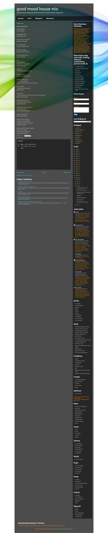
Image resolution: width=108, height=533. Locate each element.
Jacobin (77, 364)
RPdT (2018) (78, 336)
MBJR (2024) (78, 348)
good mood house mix (37, 8)
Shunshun (77, 473)
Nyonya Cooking (79, 499)
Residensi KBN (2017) (80, 334)
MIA (76, 368)
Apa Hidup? (20, 191)
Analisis (77, 128)
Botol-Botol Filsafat (81, 190)
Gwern (76, 511)
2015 (76, 162)
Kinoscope (77, 447)
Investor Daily (78, 381)
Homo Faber (78, 471)
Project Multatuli (79, 305)
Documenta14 (78, 467)
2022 (76, 149)
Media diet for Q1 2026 (81, 261)
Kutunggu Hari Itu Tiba (82, 202)
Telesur (77, 311)
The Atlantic (78, 316)
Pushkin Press (78, 417)
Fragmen (77, 131)
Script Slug (77, 453)
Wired (76, 387)
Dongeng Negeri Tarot (82, 187)
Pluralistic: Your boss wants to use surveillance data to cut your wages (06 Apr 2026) (82, 228)
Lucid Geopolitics (79, 512)
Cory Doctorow (79, 225)
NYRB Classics (78, 414)
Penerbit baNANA (79, 79)
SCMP (76, 309)
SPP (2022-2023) (79, 343)
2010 (76, 173)
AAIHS (76, 359)
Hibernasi (79, 195)
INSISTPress (78, 72)
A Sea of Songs (79, 459)
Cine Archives (78, 443)
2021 (76, 151)
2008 (76, 177)
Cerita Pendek (78, 130)
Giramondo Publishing (80, 406)
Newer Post (20, 172)
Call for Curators (79, 465)
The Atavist (78, 315)
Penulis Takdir (80, 200)
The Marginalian (79, 239)
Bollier (76, 509)
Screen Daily (78, 451)
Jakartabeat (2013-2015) (81, 330)
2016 (76, 160)
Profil (29, 18)
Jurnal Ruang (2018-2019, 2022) (83, 340)
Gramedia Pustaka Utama (81, 68)
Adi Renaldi (78, 271)
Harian (76, 133)
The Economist (79, 318)
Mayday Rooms (79, 366)
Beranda (20, 18)
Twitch (77, 437)
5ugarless (60, 529)
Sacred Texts (78, 393)
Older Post (67, 172)
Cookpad (77, 495)
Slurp (76, 502)
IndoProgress (78, 362)
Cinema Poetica (79, 445)
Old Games (78, 433)
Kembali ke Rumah (81, 197)
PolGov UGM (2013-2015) (81, 328)
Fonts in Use (78, 469)
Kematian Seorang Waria (81, 288)
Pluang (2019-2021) (80, 338)
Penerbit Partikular (79, 83)
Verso (76, 423)
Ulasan (77, 143)
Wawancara (50, 18)
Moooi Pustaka (79, 76)
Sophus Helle (78, 516)
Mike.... (22, 144)
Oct (78, 183)
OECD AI (77, 383)
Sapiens (77, 307)
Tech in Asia (78, 385)
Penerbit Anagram (79, 77)
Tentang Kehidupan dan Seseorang (25, 181)
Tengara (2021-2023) (80, 341)
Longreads (78, 253)
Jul (78, 186)
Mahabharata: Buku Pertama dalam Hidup (26, 186)
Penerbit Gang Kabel (80, 81)
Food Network (78, 497)
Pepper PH (77, 500)
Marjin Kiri (77, 74)
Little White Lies (79, 449)
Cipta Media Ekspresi (80, 379)
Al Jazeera (77, 303)
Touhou (77, 435)
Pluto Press (78, 415)
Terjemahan (78, 141)
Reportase (77, 135)
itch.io (76, 431)
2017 (76, 158)
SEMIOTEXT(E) (79, 419)
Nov (78, 181)
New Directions (79, 412)
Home (44, 172)
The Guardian (78, 320)
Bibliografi (38, 18)
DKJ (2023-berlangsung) (81, 352)
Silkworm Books (79, 421)
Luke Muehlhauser (80, 260)
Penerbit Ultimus (79, 85)
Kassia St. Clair (79, 485)
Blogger (71, 529)
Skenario (77, 139)
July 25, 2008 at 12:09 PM (30, 144)
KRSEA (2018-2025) (80, 350)
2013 (76, 166)
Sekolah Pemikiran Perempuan (82, 373)
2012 (76, 169)
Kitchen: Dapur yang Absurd (24, 196)
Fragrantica (78, 481)
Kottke (77, 212)
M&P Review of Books (80, 410)
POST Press (78, 87)
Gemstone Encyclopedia (81, 483)
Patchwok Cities (79, 514)
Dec (78, 179)
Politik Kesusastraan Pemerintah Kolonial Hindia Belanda (30, 201)
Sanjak (22, 137)
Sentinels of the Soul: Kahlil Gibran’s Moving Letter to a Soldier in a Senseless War (82, 242)
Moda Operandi (79, 487)
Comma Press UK (79, 66)
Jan (78, 204)
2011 (76, 171)
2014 (76, 164)
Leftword (77, 408)
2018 (76, 156)
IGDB (76, 429)
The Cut (77, 488)
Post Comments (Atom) (27, 175)
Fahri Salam (78, 287)
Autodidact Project (80, 360)
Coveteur (77, 479)
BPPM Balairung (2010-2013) (82, 326)
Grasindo (77, 70)
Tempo (77, 313)
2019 (76, 154)
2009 (76, 175)
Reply (22, 148)
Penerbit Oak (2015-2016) (81, 332)
